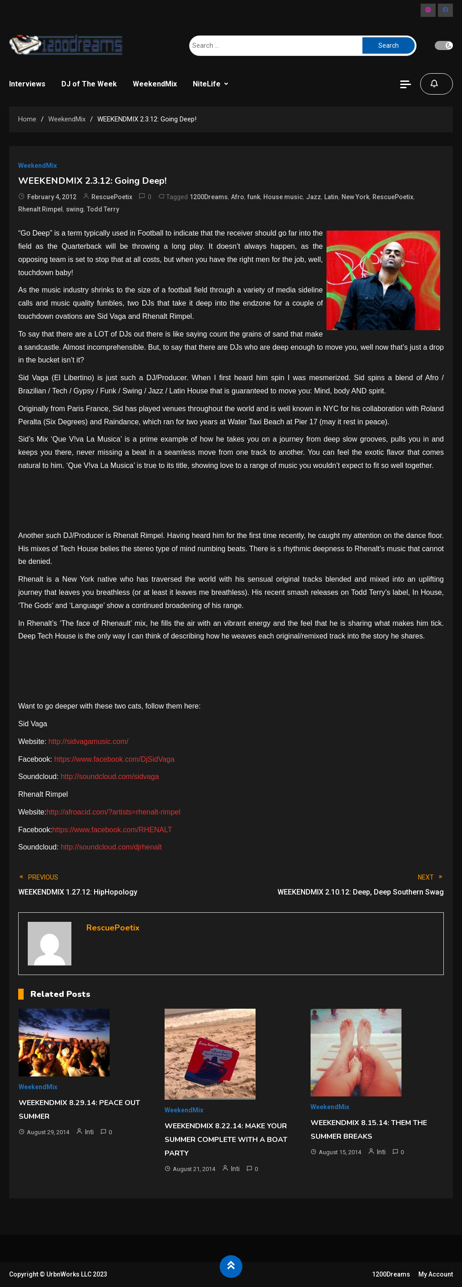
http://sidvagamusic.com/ (88, 741)
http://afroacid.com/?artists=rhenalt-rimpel (113, 812)
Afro (237, 197)
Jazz (313, 197)
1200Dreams (209, 197)
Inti (89, 1132)
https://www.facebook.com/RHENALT (112, 830)
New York (355, 197)
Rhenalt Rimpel (40, 209)
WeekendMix (155, 84)
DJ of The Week (89, 84)
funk (253, 197)
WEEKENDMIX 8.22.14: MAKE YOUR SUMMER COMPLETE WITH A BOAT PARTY (226, 1139)
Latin (331, 197)
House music (283, 197)
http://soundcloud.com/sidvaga (109, 776)
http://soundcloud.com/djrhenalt (110, 847)
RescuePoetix (111, 197)
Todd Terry (103, 209)
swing (75, 209)
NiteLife (207, 84)
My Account (435, 1274)
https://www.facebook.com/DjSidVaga (114, 759)
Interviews (27, 84)
